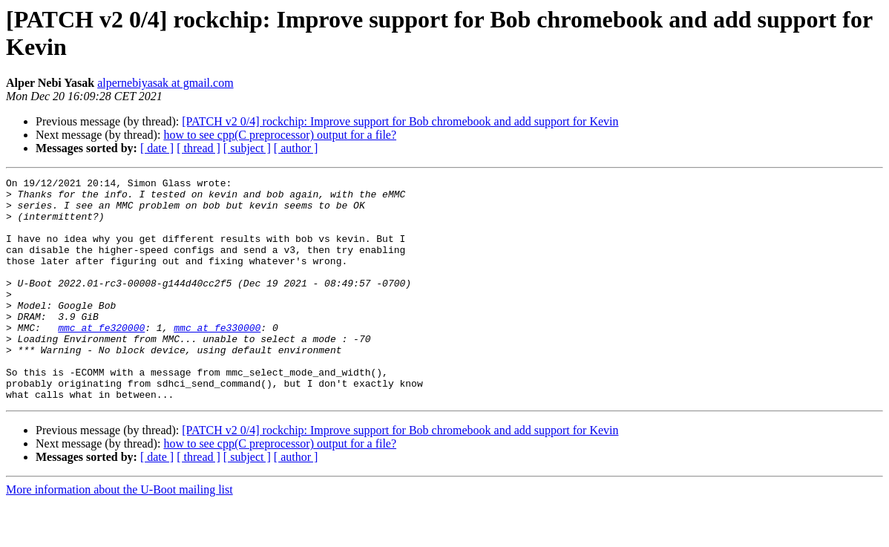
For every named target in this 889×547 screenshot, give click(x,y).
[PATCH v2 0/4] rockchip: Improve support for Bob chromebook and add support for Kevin (400, 121)
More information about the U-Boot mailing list (119, 534)
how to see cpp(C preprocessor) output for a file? (279, 134)
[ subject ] (247, 148)
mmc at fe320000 (101, 358)
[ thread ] (198, 148)
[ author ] (296, 148)
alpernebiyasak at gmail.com (165, 82)
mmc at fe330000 (217, 358)
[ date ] (157, 148)
